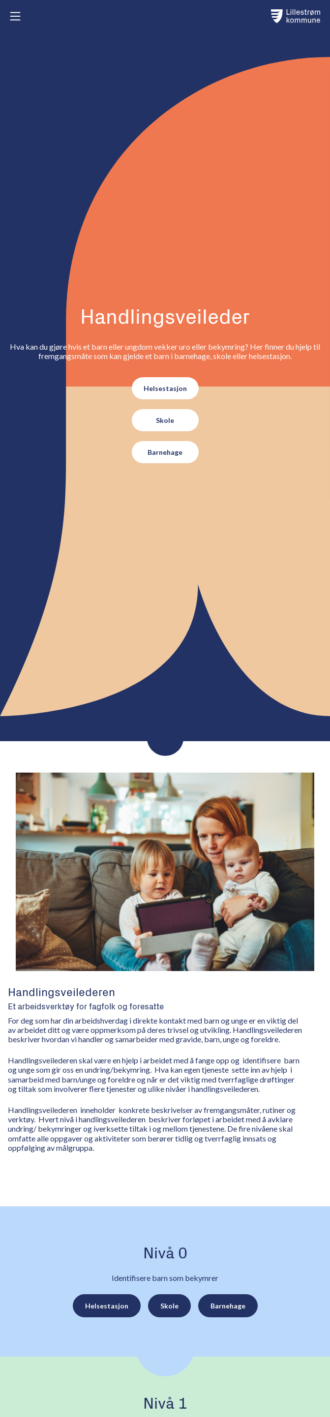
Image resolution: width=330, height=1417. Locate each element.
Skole (165, 420)
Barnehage (165, 452)
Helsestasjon (165, 388)
